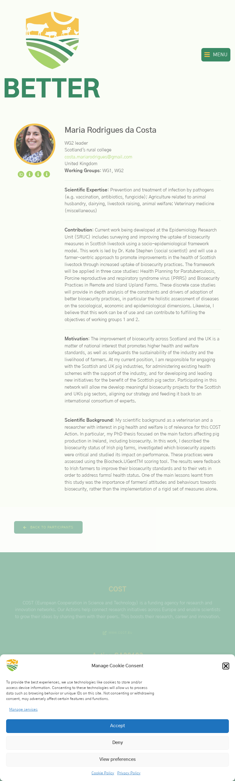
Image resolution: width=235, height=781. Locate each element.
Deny (117, 742)
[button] (226, 666)
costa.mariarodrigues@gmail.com (98, 157)
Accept (117, 726)
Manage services (23, 709)
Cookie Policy (102, 773)
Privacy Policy (128, 773)
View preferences (117, 759)
